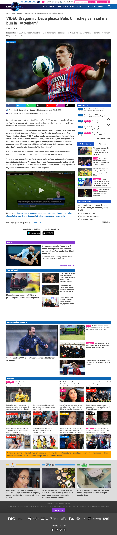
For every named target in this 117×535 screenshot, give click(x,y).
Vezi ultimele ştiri (103, 138)
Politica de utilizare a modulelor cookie (98, 506)
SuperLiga (20, 13)
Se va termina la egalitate (89, 216)
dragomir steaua (35, 213)
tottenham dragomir (43, 216)
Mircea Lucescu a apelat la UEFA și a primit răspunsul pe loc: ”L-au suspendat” (101, 151)
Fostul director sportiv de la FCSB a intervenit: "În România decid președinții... (90, 122)
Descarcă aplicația (31, 2)
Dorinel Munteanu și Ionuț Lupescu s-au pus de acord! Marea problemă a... (91, 134)
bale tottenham (49, 213)
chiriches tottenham (26, 216)
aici (24, 456)
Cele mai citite (85, 144)
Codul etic (83, 506)
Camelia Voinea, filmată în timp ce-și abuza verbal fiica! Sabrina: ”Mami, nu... (91, 110)
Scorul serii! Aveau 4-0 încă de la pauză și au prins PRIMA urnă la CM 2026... (101, 161)
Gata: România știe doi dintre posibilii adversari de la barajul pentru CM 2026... (101, 172)
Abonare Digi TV (40, 506)
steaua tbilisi (11, 216)
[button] (40, 190)
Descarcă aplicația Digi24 (67, 265)
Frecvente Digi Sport (51, 506)
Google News (38, 223)
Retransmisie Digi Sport (64, 506)
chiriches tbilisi (59, 216)
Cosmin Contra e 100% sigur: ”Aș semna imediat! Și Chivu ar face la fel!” (91, 116)
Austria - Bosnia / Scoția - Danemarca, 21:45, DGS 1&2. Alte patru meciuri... (101, 193)
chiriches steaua (20, 213)
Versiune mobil (58, 510)
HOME (8, 13)
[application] (40, 190)
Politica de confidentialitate (26, 506)
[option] (92, 110)
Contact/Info (75, 506)
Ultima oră (102, 144)
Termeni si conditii (13, 506)
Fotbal (13, 13)
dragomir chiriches (64, 213)
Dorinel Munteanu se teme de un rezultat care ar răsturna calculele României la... (101, 182)
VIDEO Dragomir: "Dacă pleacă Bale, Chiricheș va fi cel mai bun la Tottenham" (43, 13)
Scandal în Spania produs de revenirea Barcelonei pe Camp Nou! (90, 128)
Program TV (68, 2)
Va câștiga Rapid (85, 219)
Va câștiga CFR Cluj (86, 213)
